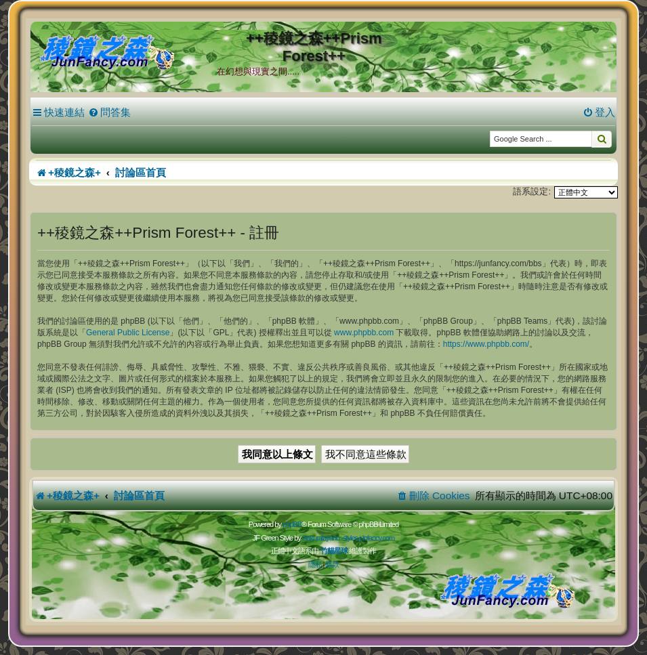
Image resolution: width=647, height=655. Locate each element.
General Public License (127, 332)
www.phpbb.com (364, 332)
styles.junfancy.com (368, 538)
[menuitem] (109, 112)
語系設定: (532, 191)
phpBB (292, 524)
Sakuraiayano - (322, 538)
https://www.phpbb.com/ (486, 344)
